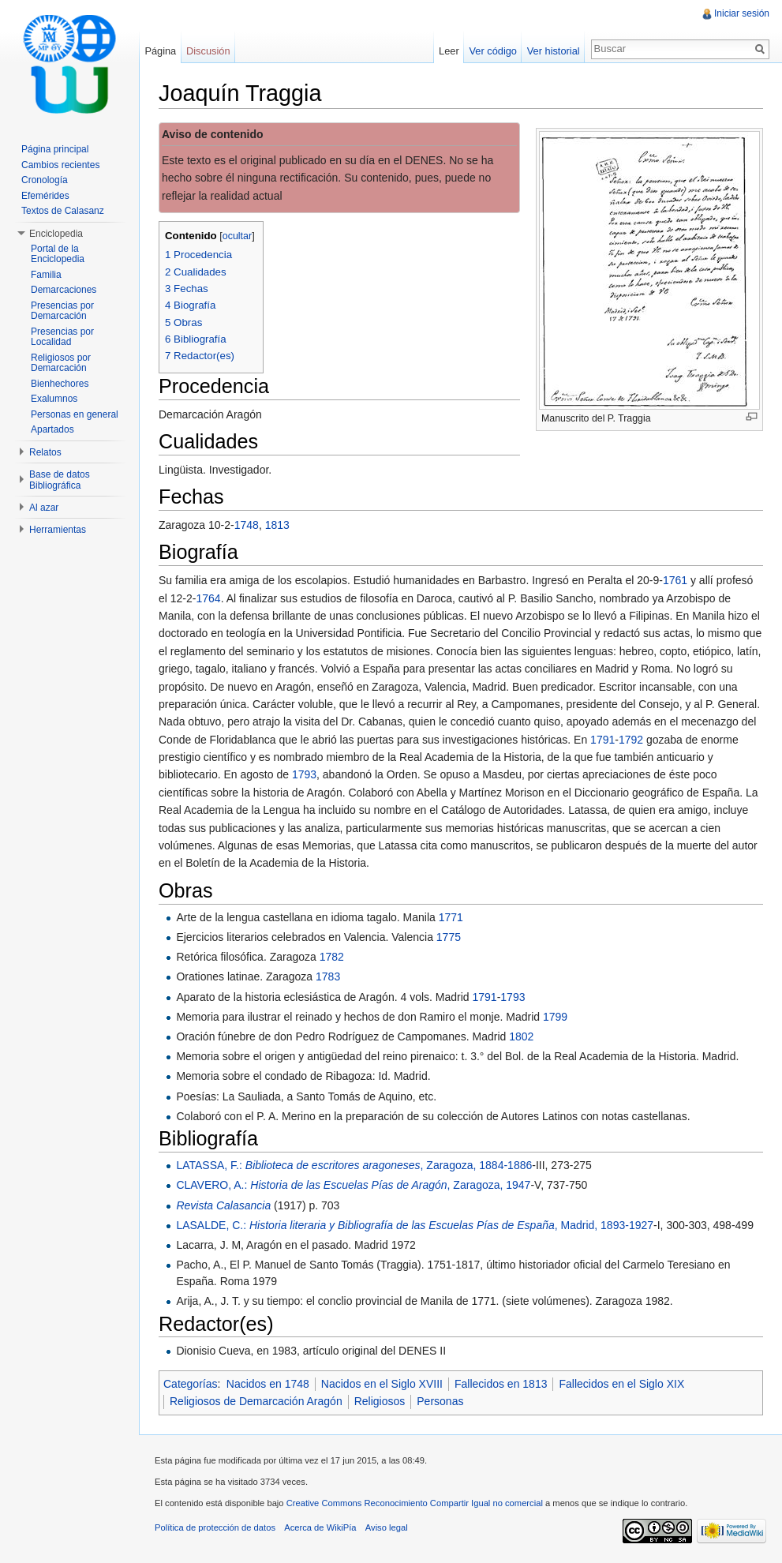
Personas (440, 1401)
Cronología (44, 180)
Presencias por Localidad (62, 337)
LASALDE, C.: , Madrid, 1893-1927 (414, 1225)
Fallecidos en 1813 (501, 1383)
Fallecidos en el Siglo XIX (621, 1383)
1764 (208, 598)
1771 (451, 917)
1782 (332, 956)
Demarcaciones (63, 289)
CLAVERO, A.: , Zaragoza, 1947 (353, 1185)
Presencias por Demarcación (62, 311)
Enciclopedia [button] (56, 233)
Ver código (492, 51)
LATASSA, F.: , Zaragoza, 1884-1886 (354, 1165)
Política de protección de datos (215, 1527)
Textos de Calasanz (62, 210)
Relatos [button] (45, 452)
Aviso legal (386, 1527)
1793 (304, 774)
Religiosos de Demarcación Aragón (256, 1401)
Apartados (52, 429)
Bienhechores (59, 383)
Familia (46, 274)
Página (160, 51)
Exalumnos (54, 398)
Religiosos (380, 1401)
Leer (449, 51)
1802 (521, 1036)
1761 (675, 580)
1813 (277, 525)
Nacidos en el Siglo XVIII (382, 1383)
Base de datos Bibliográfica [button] (59, 480)
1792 (631, 739)
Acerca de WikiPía (320, 1527)
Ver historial (553, 51)
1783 (328, 976)
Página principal (54, 149)
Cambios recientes (60, 165)
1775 (448, 937)
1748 (246, 525)
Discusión (208, 51)
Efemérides (45, 195)
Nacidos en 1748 (267, 1383)
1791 (602, 739)
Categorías (190, 1383)
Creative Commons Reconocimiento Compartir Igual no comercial (414, 1503)
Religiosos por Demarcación (61, 363)
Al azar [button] (43, 507)
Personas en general (74, 414)
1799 (555, 1016)
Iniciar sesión (741, 13)
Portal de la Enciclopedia (57, 254)
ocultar (238, 236)
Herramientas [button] (57, 529)
